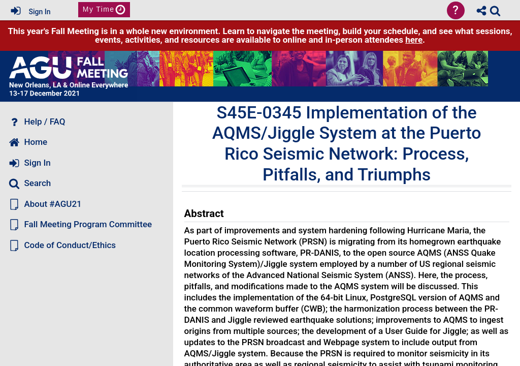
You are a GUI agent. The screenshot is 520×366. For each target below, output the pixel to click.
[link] (495, 10)
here (413, 40)
